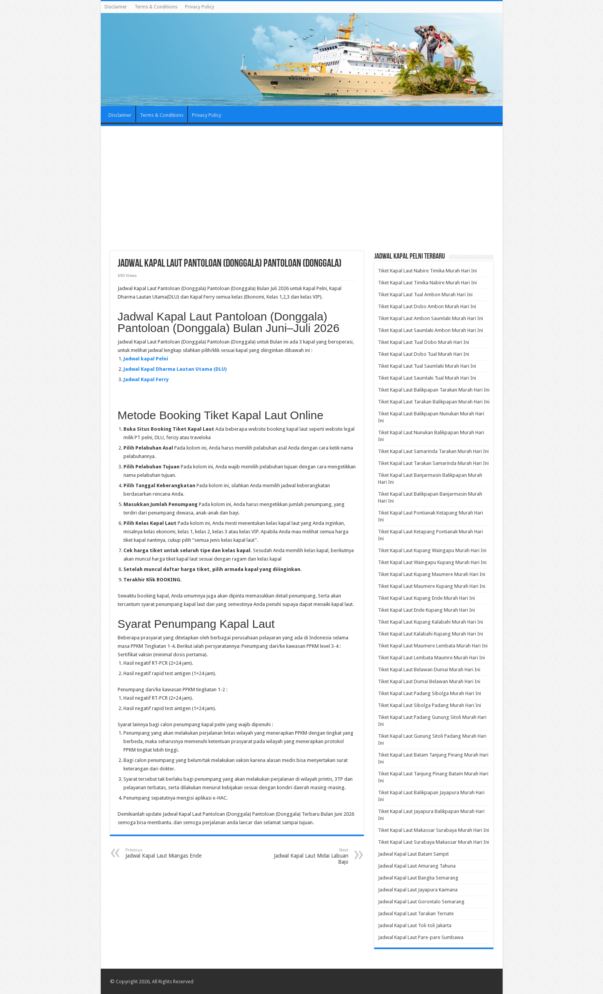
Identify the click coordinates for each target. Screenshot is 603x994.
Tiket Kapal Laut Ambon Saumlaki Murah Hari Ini (430, 318)
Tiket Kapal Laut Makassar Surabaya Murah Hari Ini (433, 830)
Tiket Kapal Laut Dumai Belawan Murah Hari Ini (429, 681)
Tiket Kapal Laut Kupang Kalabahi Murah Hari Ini (430, 622)
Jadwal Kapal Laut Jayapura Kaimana (418, 890)
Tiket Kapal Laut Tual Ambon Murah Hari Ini (425, 294)
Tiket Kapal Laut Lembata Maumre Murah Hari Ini (431, 657)
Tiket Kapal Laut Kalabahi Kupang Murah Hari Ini (430, 634)
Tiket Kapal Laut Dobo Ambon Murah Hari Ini (427, 306)
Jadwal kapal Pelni (145, 359)
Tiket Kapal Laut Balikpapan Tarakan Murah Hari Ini (434, 390)
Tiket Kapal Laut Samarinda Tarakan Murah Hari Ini (433, 451)
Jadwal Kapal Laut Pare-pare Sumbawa (420, 937)
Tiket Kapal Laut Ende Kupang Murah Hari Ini (426, 610)
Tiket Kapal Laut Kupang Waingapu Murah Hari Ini (432, 550)
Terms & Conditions (156, 7)
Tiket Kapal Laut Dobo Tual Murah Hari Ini (423, 354)
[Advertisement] (302, 189)
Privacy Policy (199, 7)
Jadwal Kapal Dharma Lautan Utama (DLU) (175, 369)
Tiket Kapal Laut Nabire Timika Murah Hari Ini (427, 271)
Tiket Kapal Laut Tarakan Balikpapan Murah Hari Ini (434, 402)
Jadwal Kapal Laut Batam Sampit (413, 854)
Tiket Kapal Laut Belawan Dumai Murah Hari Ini (429, 669)
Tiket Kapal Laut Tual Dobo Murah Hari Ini (423, 342)
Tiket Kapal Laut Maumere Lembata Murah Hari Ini (433, 646)
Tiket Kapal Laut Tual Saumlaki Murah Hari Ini (427, 366)
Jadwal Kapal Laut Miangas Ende (164, 853)
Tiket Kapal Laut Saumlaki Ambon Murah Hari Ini (430, 330)
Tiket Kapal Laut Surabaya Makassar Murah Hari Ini (433, 842)
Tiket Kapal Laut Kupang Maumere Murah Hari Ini (431, 574)
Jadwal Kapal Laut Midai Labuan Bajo (309, 856)
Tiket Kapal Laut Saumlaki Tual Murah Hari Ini (427, 378)
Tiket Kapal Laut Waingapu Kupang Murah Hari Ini (432, 562)
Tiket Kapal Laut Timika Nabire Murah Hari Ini (427, 282)
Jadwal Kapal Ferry (146, 379)
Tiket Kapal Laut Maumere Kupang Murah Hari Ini (431, 586)
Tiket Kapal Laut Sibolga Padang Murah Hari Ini (429, 705)
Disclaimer (116, 7)
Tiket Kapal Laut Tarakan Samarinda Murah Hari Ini (433, 463)
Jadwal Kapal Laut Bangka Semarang (418, 878)
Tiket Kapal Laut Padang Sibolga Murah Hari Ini (429, 693)
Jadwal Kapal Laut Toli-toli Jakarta (414, 925)
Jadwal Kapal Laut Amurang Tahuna (417, 866)
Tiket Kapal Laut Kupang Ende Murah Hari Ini (426, 598)
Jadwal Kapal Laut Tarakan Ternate (416, 913)
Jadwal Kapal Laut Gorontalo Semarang (421, 901)
